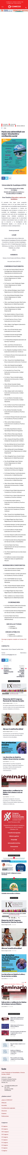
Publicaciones (5, 1116)
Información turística (14, 843)
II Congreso (4, 1148)
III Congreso (4, 1145)
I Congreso (4, 1150)
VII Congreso (4, 1134)
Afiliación (3, 1102)
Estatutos (3, 1113)
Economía (5, 124)
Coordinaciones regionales (8, 1108)
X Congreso (4, 1126)
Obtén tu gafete (14, 836)
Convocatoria (14, 846)
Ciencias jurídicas (21, 125)
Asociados (4, 1105)
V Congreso (4, 1139)
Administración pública (8, 125)
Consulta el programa (14, 832)
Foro (5, 128)
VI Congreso (4, 1137)
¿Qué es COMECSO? (6, 1100)
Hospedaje (14, 839)
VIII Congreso (5, 1131)
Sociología (13, 124)
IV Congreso (4, 1142)
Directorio (4, 1110)
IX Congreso (4, 1129)
